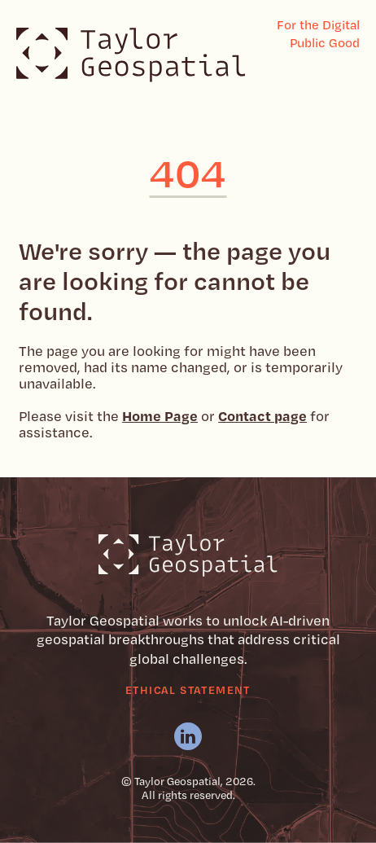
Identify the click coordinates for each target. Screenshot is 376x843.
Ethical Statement (188, 689)
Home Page (160, 415)
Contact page (262, 415)
